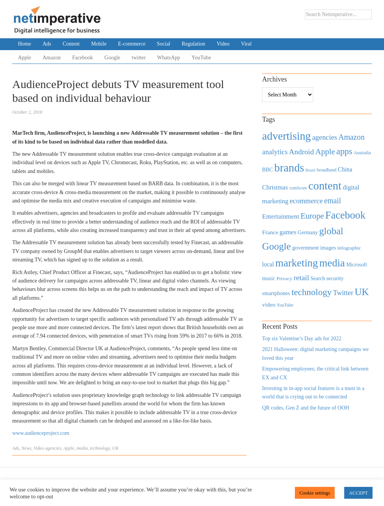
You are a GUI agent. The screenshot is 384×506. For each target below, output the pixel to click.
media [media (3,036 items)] (332, 263)
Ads (46, 44)
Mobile (98, 44)
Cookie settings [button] (314, 493)
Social (163, 44)
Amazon (51, 57)
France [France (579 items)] (270, 232)
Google (112, 57)
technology (100, 448)
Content (71, 44)
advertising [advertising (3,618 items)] (286, 136)
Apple (24, 57)
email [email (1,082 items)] (332, 200)
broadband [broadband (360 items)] (326, 170)
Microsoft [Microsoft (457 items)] (356, 265)
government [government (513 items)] (305, 248)
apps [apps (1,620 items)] (344, 151)
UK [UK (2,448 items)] (362, 291)
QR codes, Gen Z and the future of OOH (305, 408)
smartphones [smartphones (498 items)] (276, 293)
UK (115, 448)
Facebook (82, 57)
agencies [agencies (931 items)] (324, 137)
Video (223, 44)
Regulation (193, 44)
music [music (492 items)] (268, 278)
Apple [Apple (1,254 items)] (325, 151)
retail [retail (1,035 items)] (301, 277)
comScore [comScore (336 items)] (298, 188)
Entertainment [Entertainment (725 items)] (280, 216)
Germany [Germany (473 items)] (308, 232)
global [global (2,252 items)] (331, 231)
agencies (53, 448)
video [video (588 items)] (268, 304)
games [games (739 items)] (288, 232)
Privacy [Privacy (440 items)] (284, 278)
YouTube (201, 57)
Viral (246, 44)
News (26, 448)
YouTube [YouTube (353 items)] (285, 305)
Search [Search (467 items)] (318, 278)
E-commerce (132, 44)
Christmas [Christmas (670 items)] (275, 187)
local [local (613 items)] (268, 264)
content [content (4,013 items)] (324, 186)
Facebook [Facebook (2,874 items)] (345, 215)
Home (24, 44)
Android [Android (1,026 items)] (301, 152)
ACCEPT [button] (358, 493)
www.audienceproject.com (40, 433)
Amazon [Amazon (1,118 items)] (351, 137)
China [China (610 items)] (345, 169)
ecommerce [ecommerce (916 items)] (306, 201)
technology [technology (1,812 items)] (311, 292)
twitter (139, 57)
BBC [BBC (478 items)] (267, 169)
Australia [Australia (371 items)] (362, 152)
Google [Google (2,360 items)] (276, 246)
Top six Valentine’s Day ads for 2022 (301, 338)
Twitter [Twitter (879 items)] (343, 293)
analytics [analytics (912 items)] (275, 152)
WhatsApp (168, 57)
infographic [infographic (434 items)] (349, 248)
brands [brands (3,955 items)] (289, 168)
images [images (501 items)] (328, 248)
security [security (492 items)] (334, 278)
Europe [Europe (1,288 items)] (312, 215)
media (82, 448)
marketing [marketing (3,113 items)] (296, 263)
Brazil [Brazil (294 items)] (311, 170)
